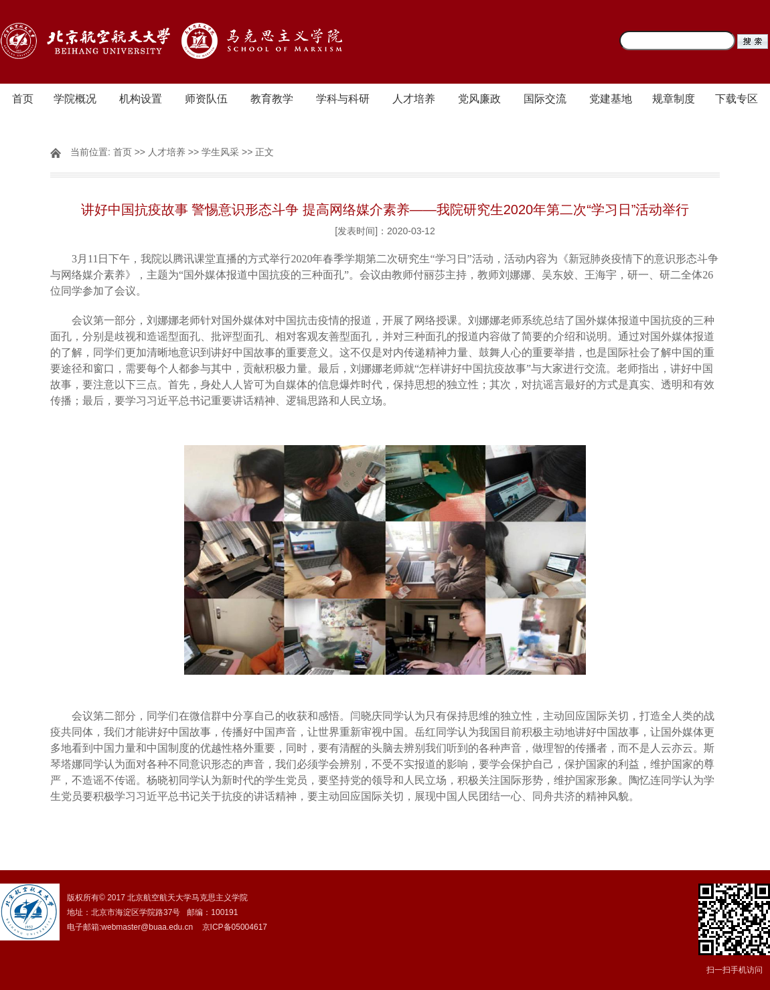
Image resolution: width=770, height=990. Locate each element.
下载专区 (736, 98)
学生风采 (220, 152)
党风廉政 (479, 98)
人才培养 (413, 98)
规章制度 (673, 98)
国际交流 (545, 98)
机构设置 (140, 98)
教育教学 (271, 98)
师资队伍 (206, 98)
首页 (22, 98)
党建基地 (610, 98)
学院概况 (75, 98)
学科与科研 (343, 98)
